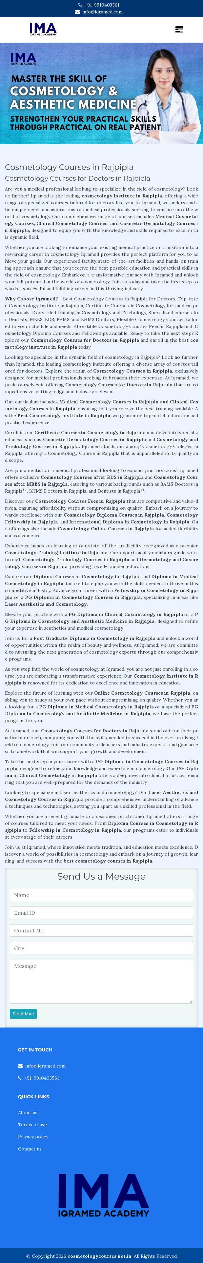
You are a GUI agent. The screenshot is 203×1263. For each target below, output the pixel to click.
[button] (15, 93)
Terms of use (32, 1125)
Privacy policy (33, 1137)
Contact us (30, 1149)
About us (27, 1112)
